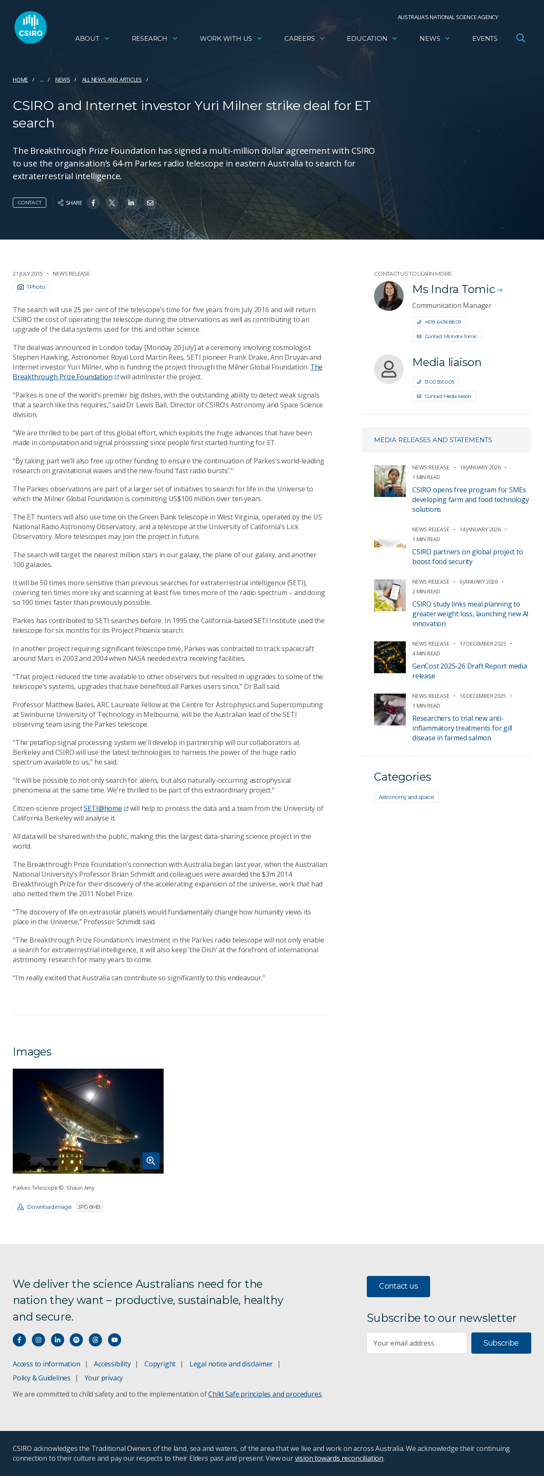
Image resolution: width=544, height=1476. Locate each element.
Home (20, 79)
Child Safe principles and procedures (264, 1394)
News (434, 41)
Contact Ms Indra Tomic (447, 336)
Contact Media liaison (444, 396)
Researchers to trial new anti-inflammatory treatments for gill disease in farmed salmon (462, 728)
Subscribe (501, 1343)
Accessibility (112, 1364)
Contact (29, 202)
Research (155, 41)
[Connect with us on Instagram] (38, 1339)
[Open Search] (520, 40)
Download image (60, 1207)
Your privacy (104, 1378)
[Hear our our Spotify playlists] (76, 1339)
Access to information (46, 1364)
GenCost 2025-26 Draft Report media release (469, 670)
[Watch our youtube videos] (114, 1339)
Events (485, 41)
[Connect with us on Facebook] (19, 1339)
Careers (305, 41)
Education (372, 41)
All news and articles (112, 79)
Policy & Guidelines (42, 1378)
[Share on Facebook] (93, 202)
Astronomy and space (406, 796)
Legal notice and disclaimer (231, 1364)
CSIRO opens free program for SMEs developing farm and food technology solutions (470, 499)
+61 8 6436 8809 (439, 322)
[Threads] (95, 1339)
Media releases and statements (433, 440)
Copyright (160, 1364)
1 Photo (31, 286)
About (92, 41)
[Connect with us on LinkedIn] (57, 1339)
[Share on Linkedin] (131, 202)
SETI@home (106, 808)
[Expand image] (88, 1121)
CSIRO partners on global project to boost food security (467, 556)
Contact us (398, 1286)
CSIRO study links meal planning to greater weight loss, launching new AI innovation (470, 613)
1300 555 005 (435, 381)
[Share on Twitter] (112, 202)
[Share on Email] (150, 202)
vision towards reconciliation (339, 1458)
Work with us (231, 41)
